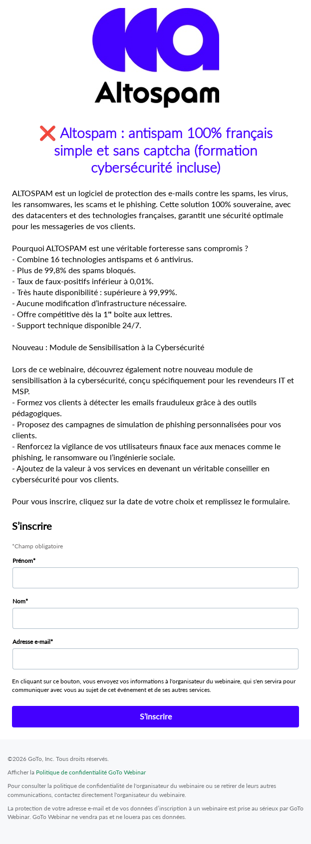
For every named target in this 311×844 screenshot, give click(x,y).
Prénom (22, 560)
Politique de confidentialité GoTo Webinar (91, 772)
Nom (18, 601)
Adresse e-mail (31, 641)
